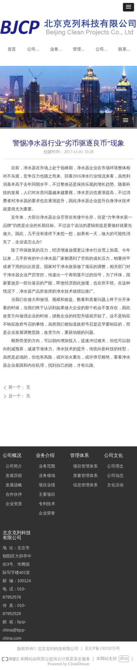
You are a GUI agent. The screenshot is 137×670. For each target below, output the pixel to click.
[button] (128, 7)
